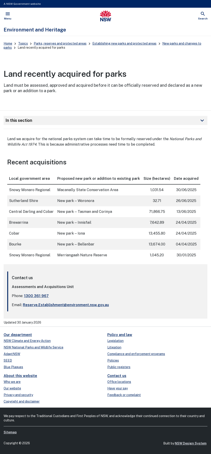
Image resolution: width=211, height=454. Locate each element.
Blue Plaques (13, 367)
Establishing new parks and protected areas (124, 43)
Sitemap (10, 432)
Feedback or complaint (124, 395)
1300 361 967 (36, 296)
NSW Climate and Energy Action (27, 341)
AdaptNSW (12, 354)
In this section (105, 120)
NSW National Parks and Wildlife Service (33, 347)
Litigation (114, 347)
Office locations (119, 382)
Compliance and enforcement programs (136, 354)
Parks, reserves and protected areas (60, 43)
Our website (12, 388)
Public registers (118, 367)
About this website (20, 376)
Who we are (12, 382)
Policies (113, 360)
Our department (18, 335)
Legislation (115, 341)
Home (8, 43)
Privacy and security (18, 395)
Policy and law (119, 335)
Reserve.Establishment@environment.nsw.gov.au (66, 305)
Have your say (117, 388)
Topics (23, 43)
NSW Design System (190, 443)
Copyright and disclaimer (22, 401)
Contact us (116, 376)
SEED (8, 360)
